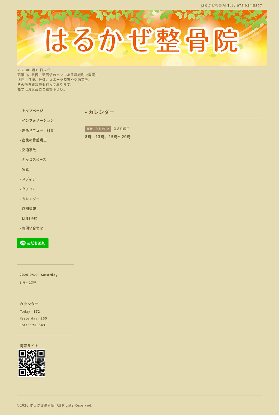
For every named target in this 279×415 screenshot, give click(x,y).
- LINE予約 (29, 218)
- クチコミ (28, 189)
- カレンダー (30, 198)
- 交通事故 (28, 149)
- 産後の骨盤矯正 (33, 140)
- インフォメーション (37, 120)
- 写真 (24, 169)
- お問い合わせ (31, 228)
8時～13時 (28, 282)
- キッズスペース (33, 159)
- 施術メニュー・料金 (37, 130)
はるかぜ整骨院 (42, 405)
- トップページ (31, 110)
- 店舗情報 (28, 208)
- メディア (28, 179)
